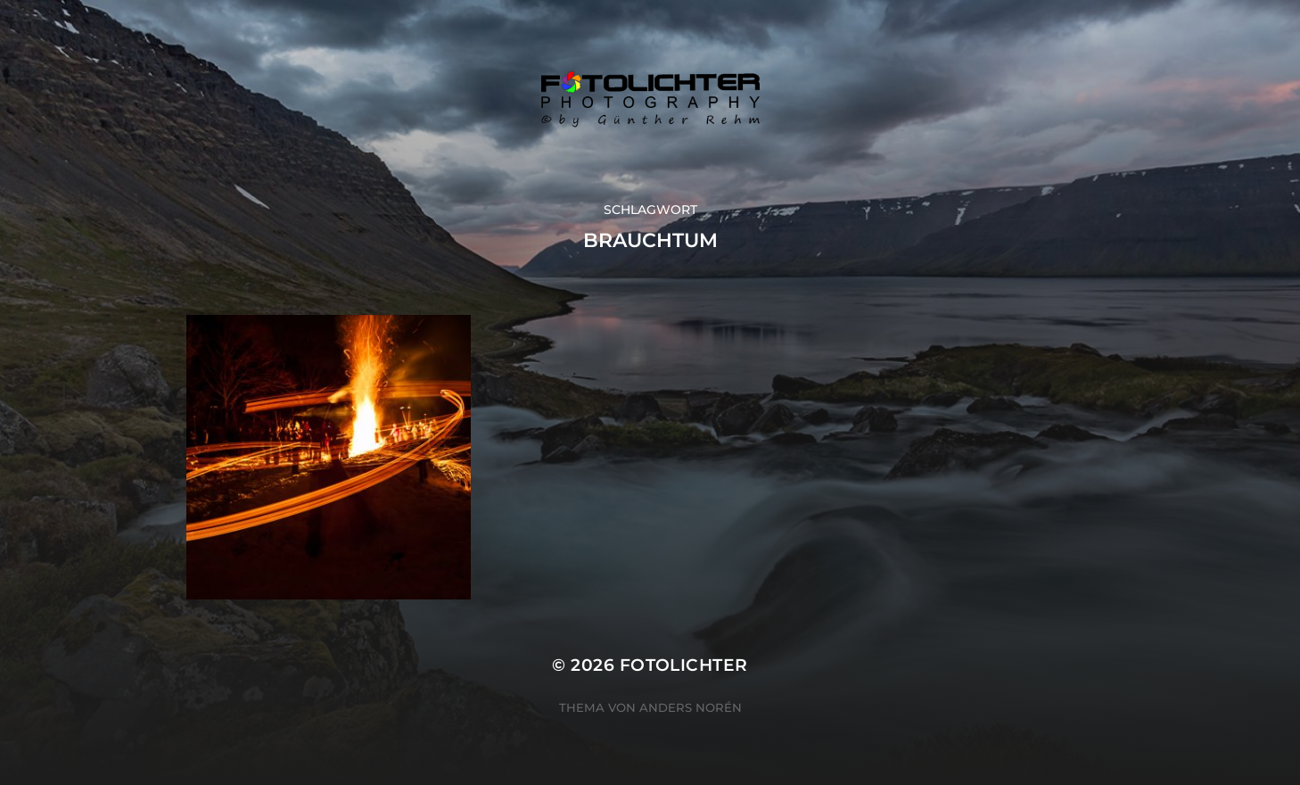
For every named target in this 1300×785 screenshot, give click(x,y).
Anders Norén (690, 707)
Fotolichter (684, 665)
